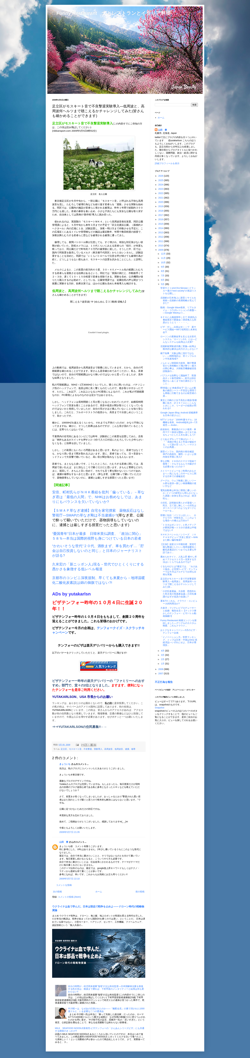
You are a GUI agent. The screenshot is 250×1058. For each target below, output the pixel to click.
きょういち (64, 764)
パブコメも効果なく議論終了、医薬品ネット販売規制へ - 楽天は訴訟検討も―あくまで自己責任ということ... (178, 379)
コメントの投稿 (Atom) (69, 897)
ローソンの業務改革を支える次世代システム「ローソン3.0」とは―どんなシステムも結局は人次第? (178, 339)
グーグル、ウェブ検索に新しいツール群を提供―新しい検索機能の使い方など (178, 483)
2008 (161, 669)
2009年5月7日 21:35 (69, 832)
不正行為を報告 (164, 681)
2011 (161, 241)
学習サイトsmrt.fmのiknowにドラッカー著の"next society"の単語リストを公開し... (178, 291)
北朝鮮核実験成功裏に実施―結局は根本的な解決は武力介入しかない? (179, 347)
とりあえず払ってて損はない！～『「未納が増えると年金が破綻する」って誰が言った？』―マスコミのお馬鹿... (178, 443)
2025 (161, 180)
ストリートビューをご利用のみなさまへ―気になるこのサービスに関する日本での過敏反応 (178, 474)
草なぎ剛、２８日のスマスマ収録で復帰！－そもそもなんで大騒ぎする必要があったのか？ (178, 464)
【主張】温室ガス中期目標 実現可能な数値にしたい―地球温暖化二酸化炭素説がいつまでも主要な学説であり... (178, 548)
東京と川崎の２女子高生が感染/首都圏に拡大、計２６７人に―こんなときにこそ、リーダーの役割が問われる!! (178, 404)
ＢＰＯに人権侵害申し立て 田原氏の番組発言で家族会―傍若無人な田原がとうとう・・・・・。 (178, 320)
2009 (161, 250)
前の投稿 (140, 891)
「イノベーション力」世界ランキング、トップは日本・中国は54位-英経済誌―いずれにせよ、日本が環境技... (178, 641)
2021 (161, 197)
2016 (161, 219)
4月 (163, 650)
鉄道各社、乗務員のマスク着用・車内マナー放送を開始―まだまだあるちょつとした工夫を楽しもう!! (178, 432)
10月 (163, 262)
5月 (163, 284)
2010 (161, 245)
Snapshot (159, 707)
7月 (163, 275)
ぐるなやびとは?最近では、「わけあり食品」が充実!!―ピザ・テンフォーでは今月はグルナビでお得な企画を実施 (179, 570)
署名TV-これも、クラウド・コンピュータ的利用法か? (178, 602)
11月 (163, 258)
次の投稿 (57, 891)
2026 (161, 176)
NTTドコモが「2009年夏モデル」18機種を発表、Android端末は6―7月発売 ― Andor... (179, 422)
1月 (163, 663)
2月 (163, 659)
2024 (161, 184)
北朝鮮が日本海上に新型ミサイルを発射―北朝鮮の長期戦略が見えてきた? (178, 300)
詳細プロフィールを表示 (167, 163)
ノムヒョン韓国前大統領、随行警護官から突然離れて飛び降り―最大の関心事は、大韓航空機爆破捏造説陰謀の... (178, 367)
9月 (163, 266)
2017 (161, 215)
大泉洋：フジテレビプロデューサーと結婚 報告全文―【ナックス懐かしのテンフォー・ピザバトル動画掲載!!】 (178, 612)
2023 (161, 189)
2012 (161, 237)
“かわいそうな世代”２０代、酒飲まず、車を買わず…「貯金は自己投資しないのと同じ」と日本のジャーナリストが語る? (98, 550)
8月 (163, 271)
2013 (161, 232)
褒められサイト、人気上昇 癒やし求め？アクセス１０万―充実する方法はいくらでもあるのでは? (178, 559)
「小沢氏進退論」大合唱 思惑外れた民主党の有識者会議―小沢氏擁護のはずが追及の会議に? (178, 594)
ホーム (98, 891)
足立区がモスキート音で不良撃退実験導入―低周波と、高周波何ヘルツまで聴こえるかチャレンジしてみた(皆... (178, 582)
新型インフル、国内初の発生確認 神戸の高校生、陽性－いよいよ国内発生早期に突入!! (178, 454)
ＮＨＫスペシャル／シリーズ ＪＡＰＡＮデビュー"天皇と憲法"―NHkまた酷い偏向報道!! (179, 537)
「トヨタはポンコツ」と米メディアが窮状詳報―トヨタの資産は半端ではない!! (178, 527)
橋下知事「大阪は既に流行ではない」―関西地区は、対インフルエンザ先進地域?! (178, 356)
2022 (161, 193)
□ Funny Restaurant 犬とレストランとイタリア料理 (111, 13)
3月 (163, 655)
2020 (161, 202)
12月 (163, 253)
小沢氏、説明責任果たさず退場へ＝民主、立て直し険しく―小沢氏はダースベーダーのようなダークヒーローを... (178, 506)
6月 (163, 280)
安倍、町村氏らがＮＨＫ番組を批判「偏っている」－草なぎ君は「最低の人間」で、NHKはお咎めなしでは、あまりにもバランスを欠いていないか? (98, 497)
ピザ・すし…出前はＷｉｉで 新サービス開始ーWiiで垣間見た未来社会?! (178, 330)
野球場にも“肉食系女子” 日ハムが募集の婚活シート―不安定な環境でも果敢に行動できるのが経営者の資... (178, 392)
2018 (161, 210)
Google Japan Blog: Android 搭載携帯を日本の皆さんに (179, 414)
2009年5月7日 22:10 (69, 878)
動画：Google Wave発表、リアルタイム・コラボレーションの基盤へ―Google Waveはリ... (178, 310)
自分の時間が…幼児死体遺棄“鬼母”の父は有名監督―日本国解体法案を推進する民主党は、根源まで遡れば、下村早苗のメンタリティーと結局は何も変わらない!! (106, 989)
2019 (161, 206)
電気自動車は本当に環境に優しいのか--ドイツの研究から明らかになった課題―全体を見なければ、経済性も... (179, 494)
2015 (161, 224)
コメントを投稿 (64, 885)
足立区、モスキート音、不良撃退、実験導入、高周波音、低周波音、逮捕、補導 (98, 749)
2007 (161, 673)
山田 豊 (63, 842)
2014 (161, 228)
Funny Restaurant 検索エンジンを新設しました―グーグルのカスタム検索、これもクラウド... (178, 623)
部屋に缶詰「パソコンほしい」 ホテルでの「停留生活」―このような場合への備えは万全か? (178, 518)
